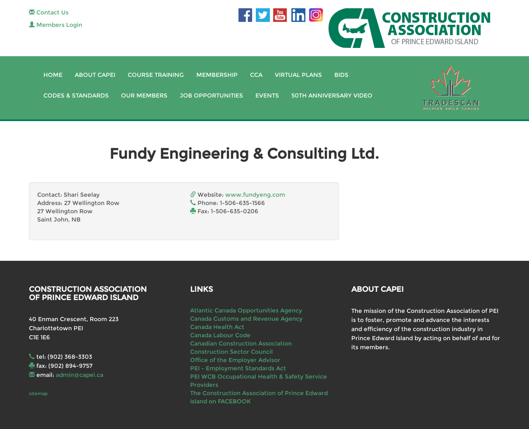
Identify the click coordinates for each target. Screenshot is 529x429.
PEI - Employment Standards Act (238, 368)
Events (267, 95)
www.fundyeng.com (255, 194)
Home (52, 75)
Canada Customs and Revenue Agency (246, 318)
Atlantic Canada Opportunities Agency (246, 310)
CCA (256, 75)
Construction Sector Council (231, 351)
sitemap (38, 393)
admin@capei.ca (79, 375)
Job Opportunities (211, 95)
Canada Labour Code (220, 335)
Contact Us (49, 12)
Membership (217, 75)
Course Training (156, 75)
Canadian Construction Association (241, 343)
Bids (341, 75)
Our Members (144, 95)
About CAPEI (95, 75)
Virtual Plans (298, 75)
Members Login (55, 25)
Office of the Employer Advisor (235, 360)
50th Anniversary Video (331, 95)
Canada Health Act (217, 327)
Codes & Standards (76, 95)
